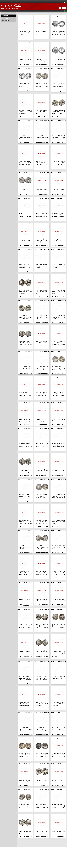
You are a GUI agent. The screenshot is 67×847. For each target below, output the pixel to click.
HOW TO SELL (21, 10)
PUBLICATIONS (8, 10)
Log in (53, 0)
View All (5, 15)
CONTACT (35, 10)
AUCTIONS (2, 10)
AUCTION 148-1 (36, 12)
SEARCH (8, 12)
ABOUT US (30, 10)
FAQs (26, 10)
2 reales (5, 18)
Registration (58, 0)
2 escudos (5, 20)
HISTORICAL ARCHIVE (27, 12)
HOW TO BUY (14, 10)
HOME (19, 12)
